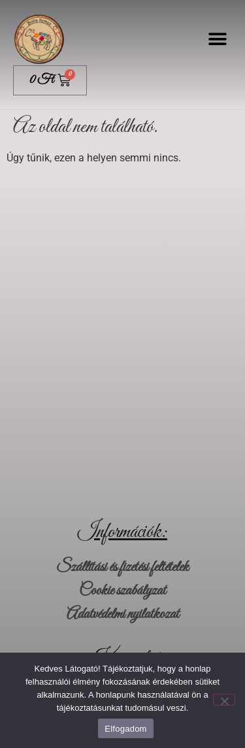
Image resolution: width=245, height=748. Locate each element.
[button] (217, 39)
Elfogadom (125, 729)
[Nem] (224, 700)
